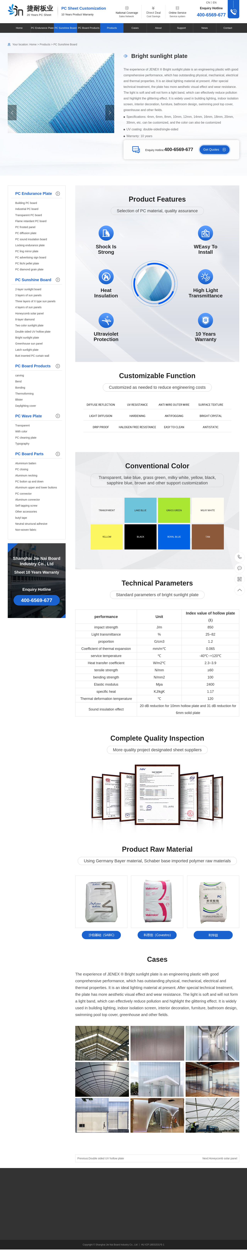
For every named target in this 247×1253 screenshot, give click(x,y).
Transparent (22, 425)
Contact (227, 27)
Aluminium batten (25, 463)
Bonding (20, 387)
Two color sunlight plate (29, 325)
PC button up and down (29, 481)
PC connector (23, 493)
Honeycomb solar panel (29, 313)
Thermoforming (24, 393)
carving (19, 375)
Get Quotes (211, 149)
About (158, 27)
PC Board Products (88, 27)
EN (215, 2)
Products (112, 27)
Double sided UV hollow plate (33, 331)
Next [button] (109, 112)
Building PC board (26, 203)
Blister (19, 399)
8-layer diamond (25, 319)
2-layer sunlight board (28, 289)
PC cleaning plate (25, 437)
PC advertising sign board (30, 257)
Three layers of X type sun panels (35, 301)
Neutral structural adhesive (31, 523)
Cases (135, 27)
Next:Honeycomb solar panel (219, 1158)
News (204, 27)
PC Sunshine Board (66, 27)
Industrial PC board (26, 209)
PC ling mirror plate (26, 251)
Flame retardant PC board (31, 221)
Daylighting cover (25, 405)
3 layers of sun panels (28, 295)
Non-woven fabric (25, 529)
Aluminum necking (26, 475)
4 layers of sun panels (28, 307)
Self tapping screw (26, 505)
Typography (22, 443)
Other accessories (26, 511)
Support (181, 27)
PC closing (21, 469)
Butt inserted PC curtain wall (32, 355)
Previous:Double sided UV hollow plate (100, 1158)
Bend (18, 381)
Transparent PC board (28, 215)
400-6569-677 (240, 557)
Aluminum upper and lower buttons (36, 487)
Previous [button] (12, 112)
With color (21, 431)
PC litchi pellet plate (27, 263)
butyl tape (21, 517)
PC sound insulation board (31, 239)
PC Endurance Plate (42, 27)
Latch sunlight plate (27, 349)
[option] (61, 93)
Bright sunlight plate (27, 337)
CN (208, 2)
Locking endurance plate (30, 245)
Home (19, 27)
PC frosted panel (25, 227)
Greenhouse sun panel (29, 343)
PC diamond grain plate (29, 269)
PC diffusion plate (25, 233)
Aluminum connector (27, 499)
